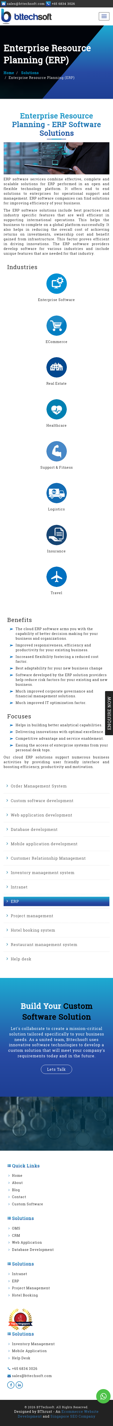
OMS (16, 1228)
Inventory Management (33, 1344)
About (17, 1182)
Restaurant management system (44, 944)
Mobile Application (29, 1351)
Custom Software (27, 1204)
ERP (15, 901)
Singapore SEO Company (72, 1416)
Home (9, 73)
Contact (19, 1197)
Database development (34, 829)
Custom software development (42, 800)
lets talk (56, 1069)
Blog (16, 1190)
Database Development (33, 1249)
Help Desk (21, 1358)
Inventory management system (43, 872)
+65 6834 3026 (25, 1368)
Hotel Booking (25, 1295)
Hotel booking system (33, 929)
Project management (32, 915)
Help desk (21, 958)
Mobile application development (44, 843)
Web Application (27, 1242)
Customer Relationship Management (48, 857)
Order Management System (39, 785)
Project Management (31, 1288)
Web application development (41, 814)
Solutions (29, 73)
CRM (16, 1235)
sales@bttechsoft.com (32, 1375)
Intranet (19, 886)
